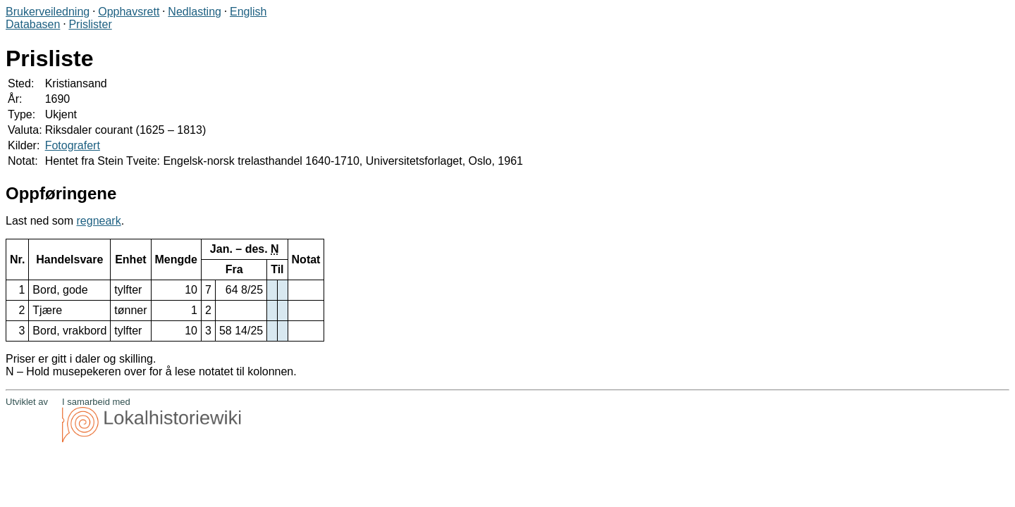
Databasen (33, 24)
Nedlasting (194, 12)
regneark (99, 221)
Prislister (89, 24)
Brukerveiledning (48, 12)
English (248, 12)
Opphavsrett (128, 12)
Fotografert (72, 145)
